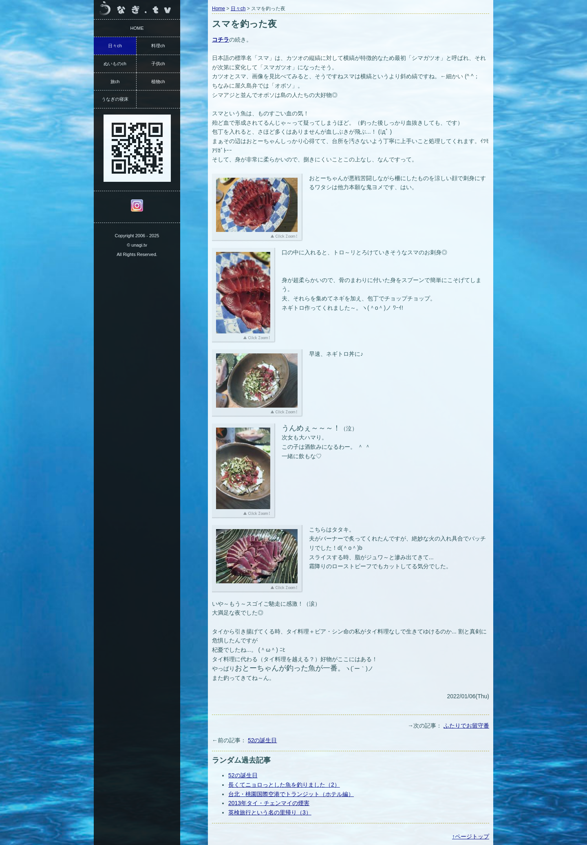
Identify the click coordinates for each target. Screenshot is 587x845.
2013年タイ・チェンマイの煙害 (268, 803)
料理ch (158, 45)
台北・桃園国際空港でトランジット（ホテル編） (291, 794)
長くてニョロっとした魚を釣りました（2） (284, 784)
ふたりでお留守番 (466, 725)
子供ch (158, 63)
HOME (137, 28)
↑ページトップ (470, 836)
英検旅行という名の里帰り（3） (269, 812)
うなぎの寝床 (115, 99)
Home (218, 8)
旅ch (115, 81)
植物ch (158, 81)
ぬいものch (115, 63)
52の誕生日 (262, 740)
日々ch (238, 8)
